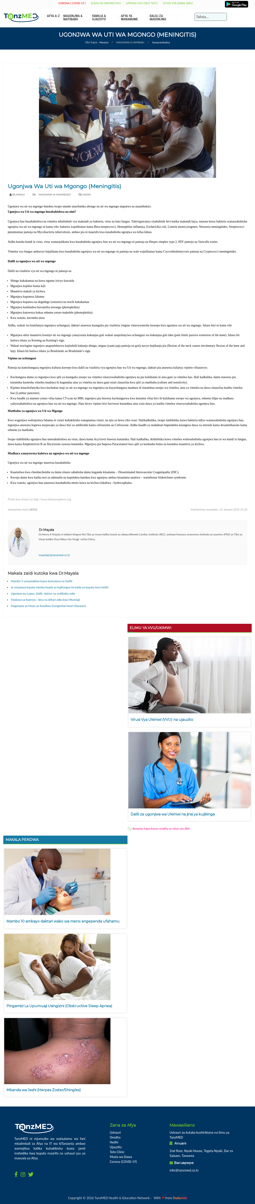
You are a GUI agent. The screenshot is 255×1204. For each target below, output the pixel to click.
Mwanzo (103, 42)
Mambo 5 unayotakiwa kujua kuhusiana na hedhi (41, 581)
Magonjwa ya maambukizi (52, 194)
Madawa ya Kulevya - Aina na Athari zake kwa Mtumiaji (45, 600)
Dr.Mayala (18, 194)
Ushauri (115, 1132)
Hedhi (114, 1142)
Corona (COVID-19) (123, 1162)
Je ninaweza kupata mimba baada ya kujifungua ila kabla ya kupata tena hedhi (59, 587)
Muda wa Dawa (121, 1157)
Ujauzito (116, 1147)
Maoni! (86, 194)
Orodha (115, 1137)
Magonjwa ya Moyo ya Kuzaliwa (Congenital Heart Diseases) (48, 606)
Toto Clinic (117, 1152)
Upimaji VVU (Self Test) (142, 3)
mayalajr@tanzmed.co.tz (54, 555)
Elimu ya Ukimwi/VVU (106, 3)
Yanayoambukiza (161, 42)
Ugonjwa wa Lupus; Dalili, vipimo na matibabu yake (43, 593)
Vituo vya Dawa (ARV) (178, 3)
